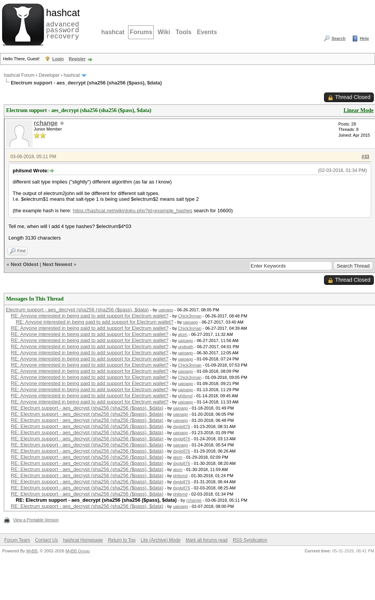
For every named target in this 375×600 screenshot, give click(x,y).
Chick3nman (189, 316)
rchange (46, 123)
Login (58, 58)
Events (207, 32)
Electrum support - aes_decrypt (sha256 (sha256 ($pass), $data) (77, 309)
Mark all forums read (206, 540)
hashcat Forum (19, 75)
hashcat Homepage (83, 540)
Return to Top (122, 540)
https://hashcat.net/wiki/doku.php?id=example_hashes (132, 210)
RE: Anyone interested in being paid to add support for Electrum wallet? (89, 316)
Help (364, 38)
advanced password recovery (61, 23)
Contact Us (46, 540)
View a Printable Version (36, 519)
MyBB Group (78, 551)
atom (182, 334)
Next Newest (57, 264)
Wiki (164, 32)
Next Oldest (24, 264)
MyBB (31, 551)
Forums (141, 32)
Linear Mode (358, 110)
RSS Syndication (250, 540)
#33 (365, 156)
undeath (185, 346)
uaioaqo (165, 309)
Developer (49, 75)
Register (77, 58)
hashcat (112, 32)
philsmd (185, 395)
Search (338, 38)
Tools (183, 32)
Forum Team (17, 540)
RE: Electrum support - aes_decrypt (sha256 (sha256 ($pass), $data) (87, 408)
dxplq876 (181, 426)
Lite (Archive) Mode (161, 540)
